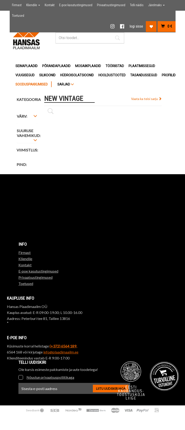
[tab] (27, 117)
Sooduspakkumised (31, 84)
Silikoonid (47, 75)
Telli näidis (137, 5)
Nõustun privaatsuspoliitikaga (50, 377)
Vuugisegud (25, 75)
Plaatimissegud (142, 66)
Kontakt (50, 5)
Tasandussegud (143, 75)
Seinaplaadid (26, 66)
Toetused (18, 15)
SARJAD (65, 84)
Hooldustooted (112, 75)
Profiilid (169, 75)
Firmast (17, 5)
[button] (117, 37)
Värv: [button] (22, 116)
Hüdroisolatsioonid (77, 75)
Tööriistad (115, 66)
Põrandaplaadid (56, 66)
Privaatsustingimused (111, 5)
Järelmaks (156, 5)
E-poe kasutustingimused (75, 5)
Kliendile (33, 5)
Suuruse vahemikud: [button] (29, 133)
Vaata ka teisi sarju (146, 99)
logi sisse (136, 26)
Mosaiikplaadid (88, 66)
